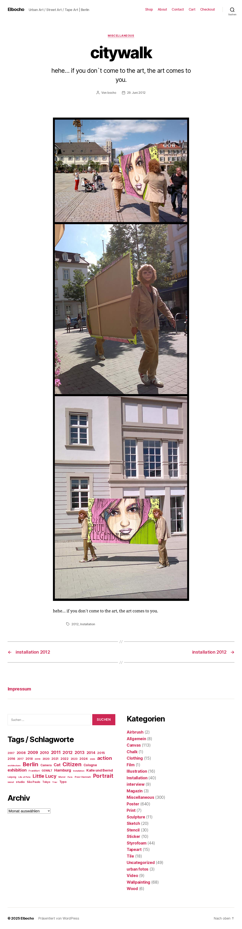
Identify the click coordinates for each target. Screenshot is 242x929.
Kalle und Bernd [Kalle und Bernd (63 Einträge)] (99, 770)
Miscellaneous (121, 35)
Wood (132, 888)
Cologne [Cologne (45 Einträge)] (90, 765)
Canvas (134, 745)
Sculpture (136, 817)
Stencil (133, 830)
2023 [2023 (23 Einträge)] (74, 758)
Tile (130, 856)
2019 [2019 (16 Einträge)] (37, 759)
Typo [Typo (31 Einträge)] (63, 782)
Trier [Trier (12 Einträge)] (54, 782)
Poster (133, 804)
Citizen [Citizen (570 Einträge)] (72, 764)
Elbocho (16, 9)
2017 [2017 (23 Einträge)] (20, 758)
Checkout (207, 9)
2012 (75, 624)
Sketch (133, 823)
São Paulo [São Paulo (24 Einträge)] (33, 781)
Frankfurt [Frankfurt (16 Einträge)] (34, 770)
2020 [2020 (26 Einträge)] (46, 759)
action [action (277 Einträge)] (104, 758)
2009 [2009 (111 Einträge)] (33, 752)
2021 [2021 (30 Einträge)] (54, 759)
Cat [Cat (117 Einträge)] (57, 764)
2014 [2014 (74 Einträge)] (91, 752)
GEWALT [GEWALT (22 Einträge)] (47, 770)
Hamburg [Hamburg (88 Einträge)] (62, 770)
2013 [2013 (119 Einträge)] (80, 752)
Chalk (132, 751)
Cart (192, 9)
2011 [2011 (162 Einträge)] (56, 752)
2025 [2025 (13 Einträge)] (92, 759)
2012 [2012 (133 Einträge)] (68, 752)
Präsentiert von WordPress (58, 918)
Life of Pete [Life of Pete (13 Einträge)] (24, 777)
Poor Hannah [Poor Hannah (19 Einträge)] (83, 776)
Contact (178, 9)
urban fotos (137, 869)
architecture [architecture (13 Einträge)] (14, 765)
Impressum (19, 689)
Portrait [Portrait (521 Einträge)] (103, 775)
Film (131, 764)
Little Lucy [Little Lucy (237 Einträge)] (44, 776)
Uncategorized (141, 862)
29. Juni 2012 (136, 93)
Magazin (135, 791)
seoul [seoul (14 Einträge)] (11, 782)
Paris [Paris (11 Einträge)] (70, 777)
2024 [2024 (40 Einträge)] (83, 759)
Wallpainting (138, 882)
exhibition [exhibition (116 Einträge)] (17, 770)
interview (136, 784)
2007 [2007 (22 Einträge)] (11, 753)
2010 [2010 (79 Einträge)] (44, 752)
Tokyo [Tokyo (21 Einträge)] (46, 781)
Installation (87, 624)
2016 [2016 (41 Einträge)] (11, 759)
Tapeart (134, 849)
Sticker (133, 836)
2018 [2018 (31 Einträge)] (29, 759)
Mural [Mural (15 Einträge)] (61, 777)
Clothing (135, 758)
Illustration (137, 771)
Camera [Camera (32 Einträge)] (46, 765)
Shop (149, 9)
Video (132, 875)
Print (131, 810)
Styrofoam (137, 843)
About (162, 9)
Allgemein (136, 738)
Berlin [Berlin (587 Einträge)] (30, 764)
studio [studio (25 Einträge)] (20, 781)
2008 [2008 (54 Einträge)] (21, 753)
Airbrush (135, 732)
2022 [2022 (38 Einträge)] (64, 759)
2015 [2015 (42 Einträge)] (101, 753)
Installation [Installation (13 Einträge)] (78, 770)
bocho (111, 93)
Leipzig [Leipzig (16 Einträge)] (12, 777)
